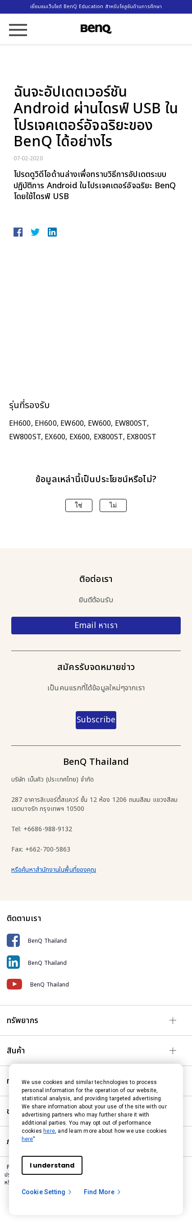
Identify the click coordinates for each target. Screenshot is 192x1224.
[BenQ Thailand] (96, 941)
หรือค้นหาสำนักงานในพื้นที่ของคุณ (53, 870)
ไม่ (113, 505)
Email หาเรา (96, 625)
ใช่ (78, 505)
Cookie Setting (47, 1192)
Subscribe (96, 720)
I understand (52, 1165)
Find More (103, 1192)
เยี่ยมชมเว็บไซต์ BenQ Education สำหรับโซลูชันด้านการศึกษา (96, 6)
